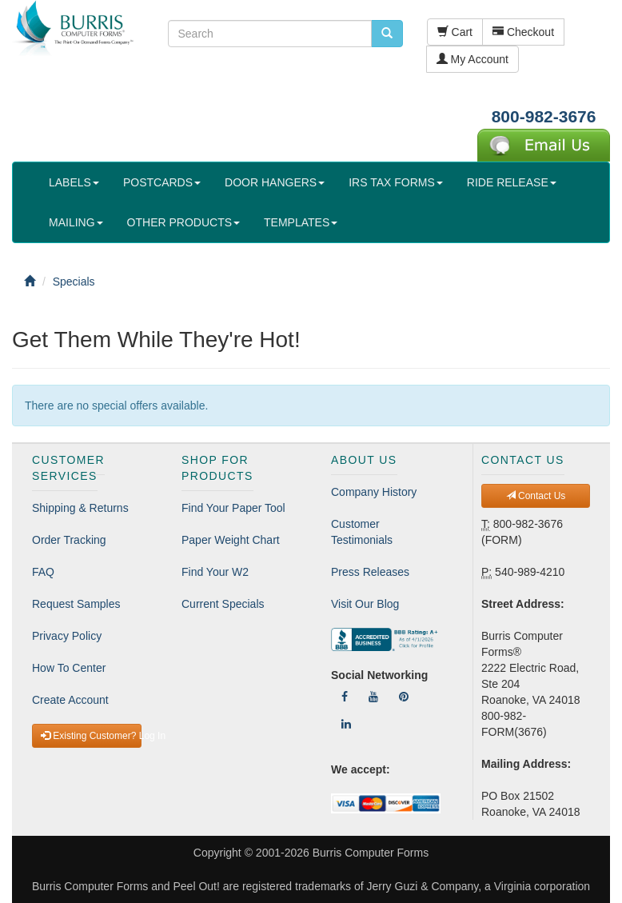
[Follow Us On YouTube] (373, 696)
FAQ (43, 571)
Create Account (70, 699)
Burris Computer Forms (371, 852)
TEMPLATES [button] (300, 222)
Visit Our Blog (365, 603)
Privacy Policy (67, 635)
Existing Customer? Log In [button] (91, 735)
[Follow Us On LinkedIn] (346, 723)
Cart (454, 32)
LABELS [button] (74, 182)
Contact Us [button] (536, 495)
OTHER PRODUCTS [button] (183, 222)
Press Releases (370, 571)
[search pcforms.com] (387, 33)
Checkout (523, 32)
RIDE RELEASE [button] (511, 182)
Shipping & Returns (80, 507)
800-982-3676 (544, 116)
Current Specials (223, 603)
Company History (374, 491)
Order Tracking (69, 539)
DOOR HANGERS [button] (275, 182)
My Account (472, 59)
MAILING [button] (76, 222)
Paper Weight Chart (230, 539)
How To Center (69, 667)
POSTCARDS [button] (162, 182)
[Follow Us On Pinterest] (404, 696)
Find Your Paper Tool (233, 507)
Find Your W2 (215, 571)
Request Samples (76, 603)
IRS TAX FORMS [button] (396, 182)
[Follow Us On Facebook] (344, 696)
